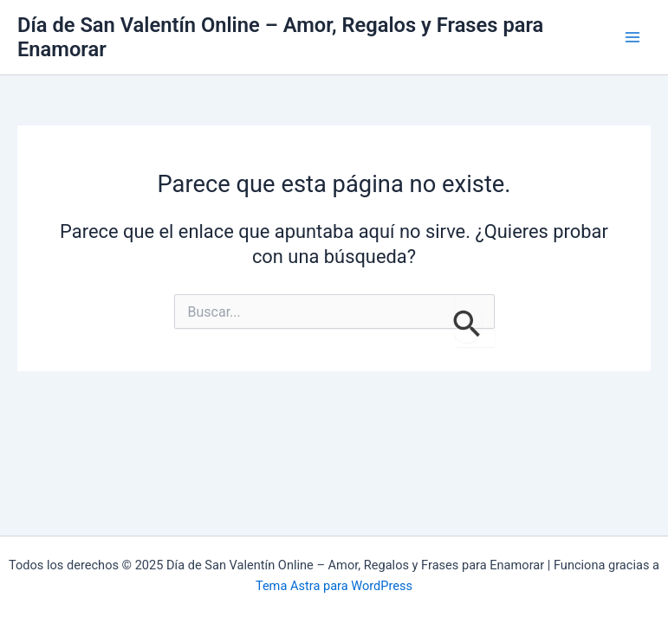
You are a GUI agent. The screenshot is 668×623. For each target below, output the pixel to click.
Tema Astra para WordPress (334, 586)
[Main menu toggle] (632, 37)
